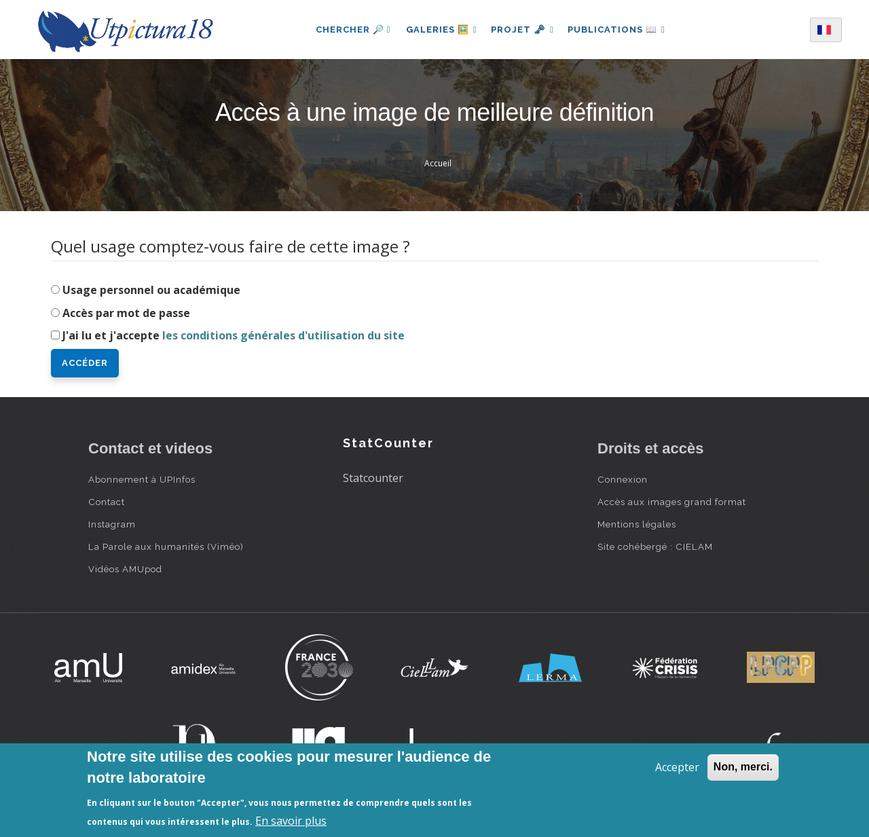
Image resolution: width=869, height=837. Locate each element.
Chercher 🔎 (349, 29)
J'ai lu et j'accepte (233, 335)
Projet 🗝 (522, 29)
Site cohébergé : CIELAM (655, 546)
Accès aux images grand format (671, 501)
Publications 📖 (619, 29)
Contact (106, 501)
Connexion (622, 479)
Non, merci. (743, 767)
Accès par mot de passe (126, 312)
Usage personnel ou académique (151, 289)
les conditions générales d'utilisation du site (283, 335)
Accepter (677, 767)
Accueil (437, 163)
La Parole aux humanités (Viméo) (166, 546)
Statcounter (373, 477)
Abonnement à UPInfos (142, 479)
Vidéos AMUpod (125, 568)
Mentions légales (636, 524)
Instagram (112, 524)
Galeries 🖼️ (439, 29)
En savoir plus (291, 820)
